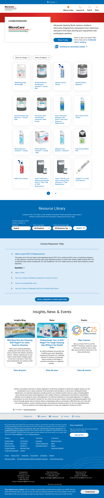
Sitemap (51, 455)
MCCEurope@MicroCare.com (83, 478)
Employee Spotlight (57, 448)
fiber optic (36, 428)
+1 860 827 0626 (23, 478)
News (53, 443)
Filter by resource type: (61, 225)
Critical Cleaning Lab (42, 443)
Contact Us (23, 446)
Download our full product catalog (72, 47)
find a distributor (18, 434)
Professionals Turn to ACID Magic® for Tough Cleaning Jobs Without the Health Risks (52, 344)
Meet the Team (25, 448)
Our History (23, 443)
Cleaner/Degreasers (30, 410)
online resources (34, 434)
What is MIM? (20, 273)
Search (80, 228)
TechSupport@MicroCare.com (25, 481)
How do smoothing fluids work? (26, 283)
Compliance (43, 455)
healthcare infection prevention (14, 430)
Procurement (34, 455)
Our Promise (24, 441)
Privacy (7, 455)
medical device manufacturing (23, 428)
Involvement (54, 438)
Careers (22, 451)
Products (7, 438)
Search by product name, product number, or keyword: (20, 223)
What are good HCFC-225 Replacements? (30, 254)
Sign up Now (79, 435)
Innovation (39, 441)
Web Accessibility (10, 459)
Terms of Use (15, 455)
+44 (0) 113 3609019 (81, 476)
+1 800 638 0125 (23, 479)
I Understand (90, 492)
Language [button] (51, 2)
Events (53, 446)
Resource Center (10, 446)
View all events (84, 370)
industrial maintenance (56, 428)
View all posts (20, 370)
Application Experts (41, 446)
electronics (10, 428)
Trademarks (24, 455)
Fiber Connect (84, 340)
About (22, 438)
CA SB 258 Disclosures (11, 451)
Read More (19, 268)
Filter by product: (39, 225)
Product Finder (9, 441)
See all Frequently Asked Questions (52, 299)
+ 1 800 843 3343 (52, 476)
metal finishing (44, 428)
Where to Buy (9, 443)
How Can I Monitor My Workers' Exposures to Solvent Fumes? (36, 278)
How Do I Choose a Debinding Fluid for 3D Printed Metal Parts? (37, 288)
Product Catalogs (10, 448)
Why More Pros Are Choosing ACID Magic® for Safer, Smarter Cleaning (19, 342)
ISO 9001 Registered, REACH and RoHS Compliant (32, 459)
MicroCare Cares (56, 441)
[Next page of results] (55, 193)
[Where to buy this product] (63, 40)
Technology (39, 438)
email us (83, 42)
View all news (52, 370)
